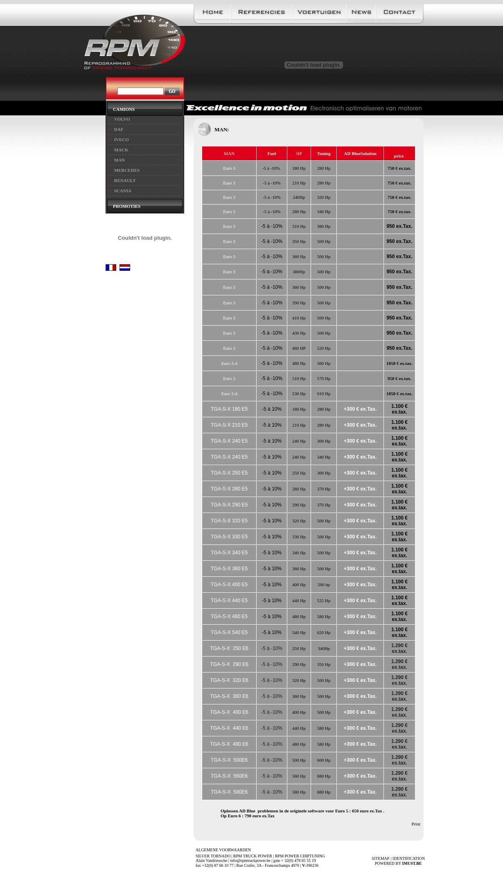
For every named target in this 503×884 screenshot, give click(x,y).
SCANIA (122, 190)
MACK (121, 149)
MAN (119, 159)
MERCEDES (127, 170)
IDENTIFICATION (408, 858)
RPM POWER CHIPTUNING (300, 856)
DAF (119, 129)
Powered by (400, 863)
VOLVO (122, 119)
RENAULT (125, 180)
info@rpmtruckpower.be (250, 860)
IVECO (121, 139)
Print (416, 823)
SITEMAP (381, 858)
